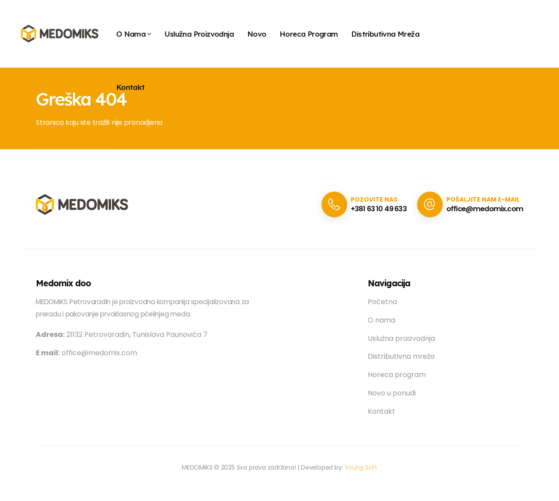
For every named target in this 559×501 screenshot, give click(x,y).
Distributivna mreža (385, 33)
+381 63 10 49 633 (375, 209)
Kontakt (130, 87)
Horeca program (309, 33)
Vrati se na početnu (69, 143)
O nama (381, 320)
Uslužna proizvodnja (199, 33)
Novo (256, 33)
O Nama (130, 33)
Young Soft (361, 467)
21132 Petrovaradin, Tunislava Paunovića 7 (121, 334)
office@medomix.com (483, 209)
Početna (382, 302)
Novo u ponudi (392, 393)
